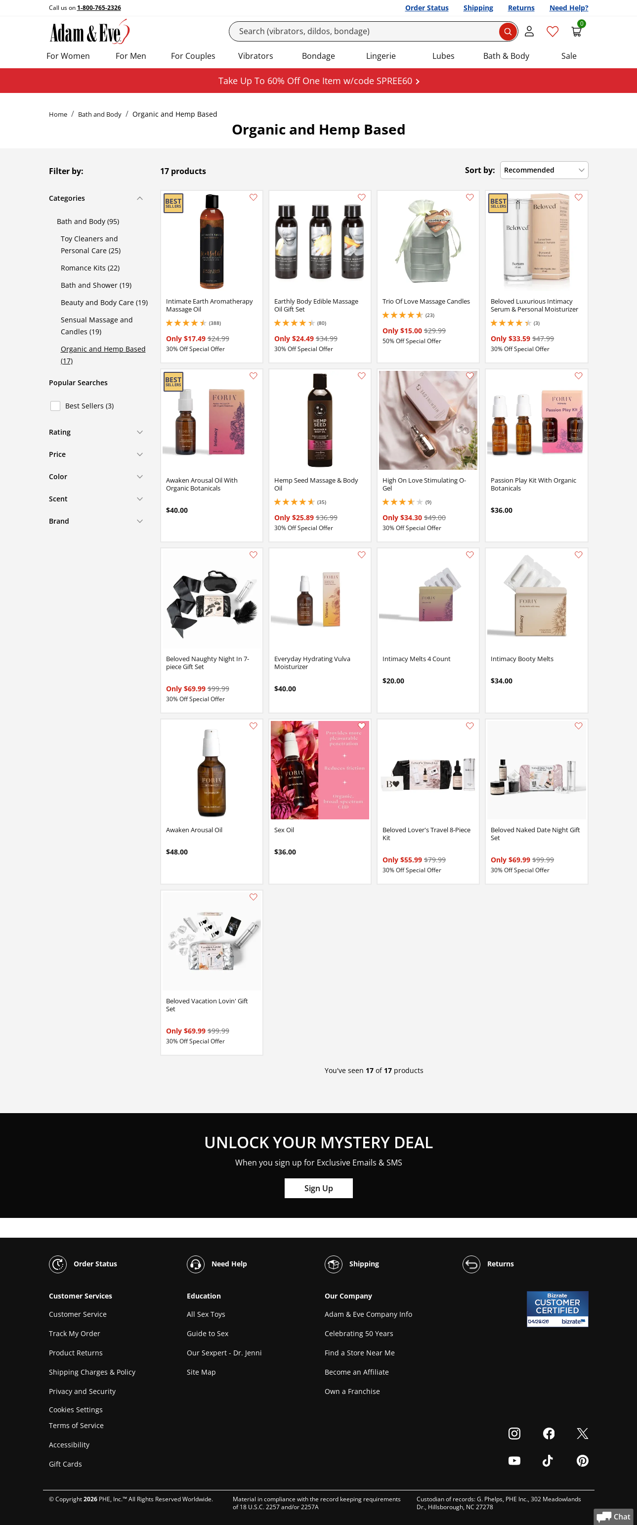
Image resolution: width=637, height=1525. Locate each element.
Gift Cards (65, 1464)
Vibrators (255, 55)
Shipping (478, 7)
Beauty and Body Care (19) (104, 302)
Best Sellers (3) (89, 405)
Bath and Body (100, 114)
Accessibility (69, 1444)
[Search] (373, 31)
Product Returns (76, 1352)
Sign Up (318, 1188)
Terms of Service (76, 1425)
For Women (68, 55)
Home (58, 114)
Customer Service (78, 1314)
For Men (131, 55)
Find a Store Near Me (360, 1352)
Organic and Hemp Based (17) (103, 354)
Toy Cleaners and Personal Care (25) (91, 244)
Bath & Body (506, 55)
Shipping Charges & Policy (92, 1372)
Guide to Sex (207, 1333)
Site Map (201, 1372)
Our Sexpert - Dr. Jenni (224, 1352)
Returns (521, 7)
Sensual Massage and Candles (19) (97, 325)
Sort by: (480, 170)
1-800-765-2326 (99, 7)
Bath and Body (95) (88, 221)
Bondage (318, 55)
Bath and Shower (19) (96, 285)
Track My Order (74, 1333)
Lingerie (381, 55)
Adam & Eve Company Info (368, 1314)
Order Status (427, 7)
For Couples (193, 55)
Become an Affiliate (357, 1372)
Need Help (217, 1264)
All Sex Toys (206, 1314)
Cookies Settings (76, 1409)
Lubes (443, 55)
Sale (569, 55)
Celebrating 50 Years (359, 1333)
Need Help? (569, 7)
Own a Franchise (352, 1391)
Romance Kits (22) (90, 267)
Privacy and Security (82, 1391)
